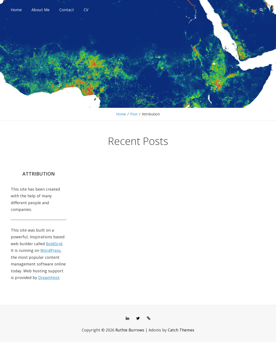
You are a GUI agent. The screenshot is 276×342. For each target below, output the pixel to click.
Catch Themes (181, 330)
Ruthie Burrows (129, 330)
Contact (66, 9)
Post (134, 114)
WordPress (50, 250)
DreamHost (49, 277)
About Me (40, 9)
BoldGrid (54, 243)
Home (16, 9)
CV (86, 9)
